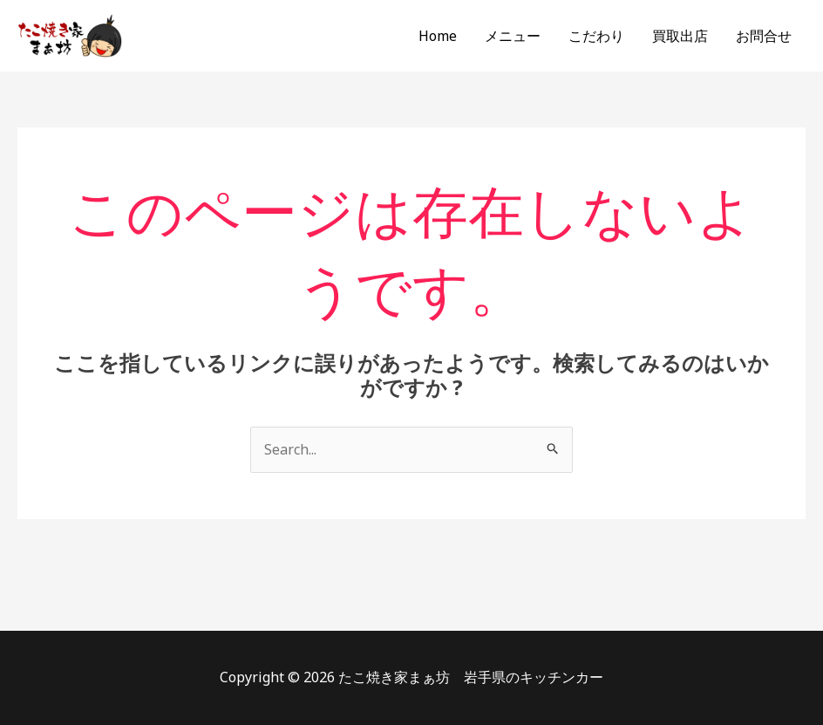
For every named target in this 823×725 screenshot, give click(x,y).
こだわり (596, 35)
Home (437, 35)
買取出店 (680, 35)
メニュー (513, 35)
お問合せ (764, 35)
